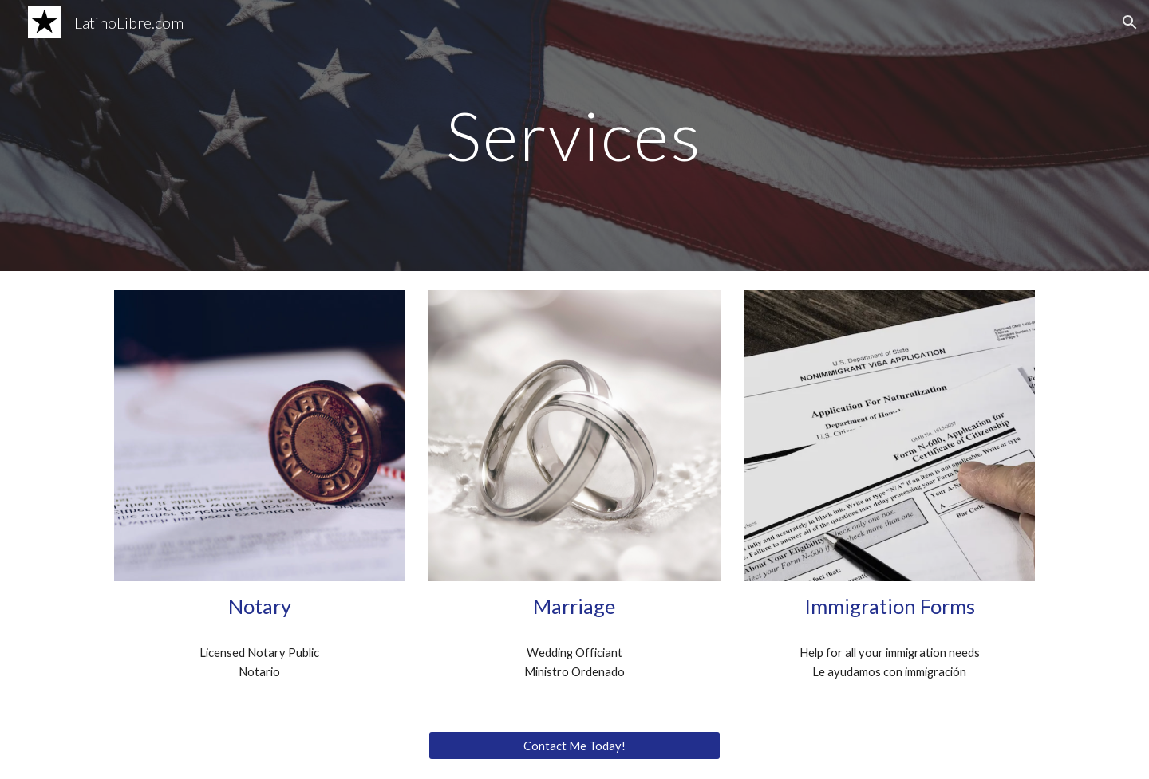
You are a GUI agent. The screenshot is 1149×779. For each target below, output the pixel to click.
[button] (1130, 22)
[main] (574, 135)
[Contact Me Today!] (574, 745)
